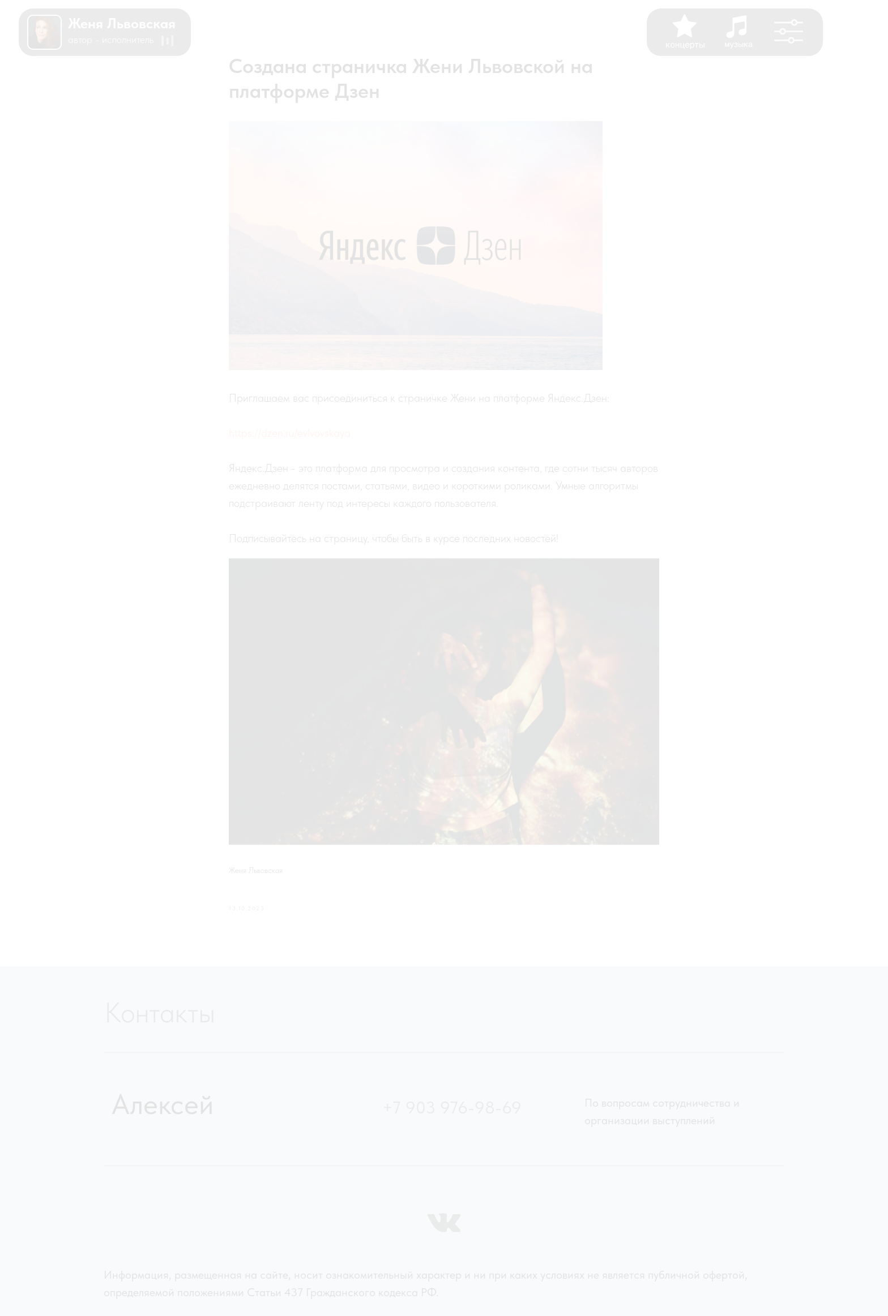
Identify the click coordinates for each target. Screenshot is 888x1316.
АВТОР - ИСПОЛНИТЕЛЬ (110, 39)
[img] (44, 32)
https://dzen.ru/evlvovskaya (290, 433)
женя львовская (122, 23)
